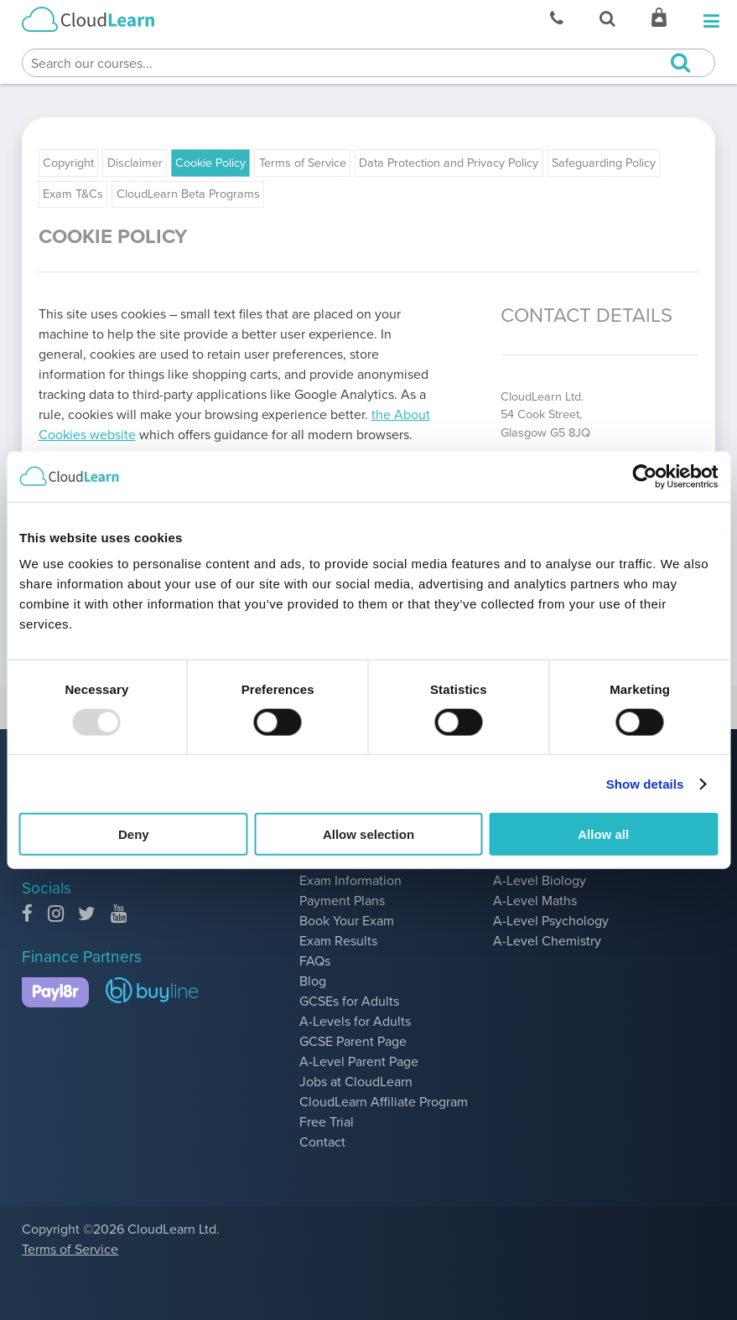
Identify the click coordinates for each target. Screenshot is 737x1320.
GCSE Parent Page (353, 1041)
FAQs (314, 961)
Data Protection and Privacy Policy (448, 162)
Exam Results (338, 940)
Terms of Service (302, 162)
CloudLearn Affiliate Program (383, 1101)
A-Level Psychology (551, 920)
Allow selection (368, 834)
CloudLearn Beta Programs (188, 193)
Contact (322, 1142)
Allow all (603, 834)
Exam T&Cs (73, 193)
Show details (645, 783)
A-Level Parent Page (358, 1061)
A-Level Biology (539, 880)
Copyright (68, 162)
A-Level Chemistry (547, 940)
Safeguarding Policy (604, 162)
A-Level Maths (535, 900)
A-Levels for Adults (355, 1021)
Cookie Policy (210, 162)
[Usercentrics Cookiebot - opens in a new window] (644, 476)
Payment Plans (342, 900)
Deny (133, 834)
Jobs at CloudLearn (356, 1081)
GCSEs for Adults (349, 1001)
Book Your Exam (346, 920)
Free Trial (326, 1121)
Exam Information (350, 880)
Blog (312, 981)
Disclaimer (135, 162)
